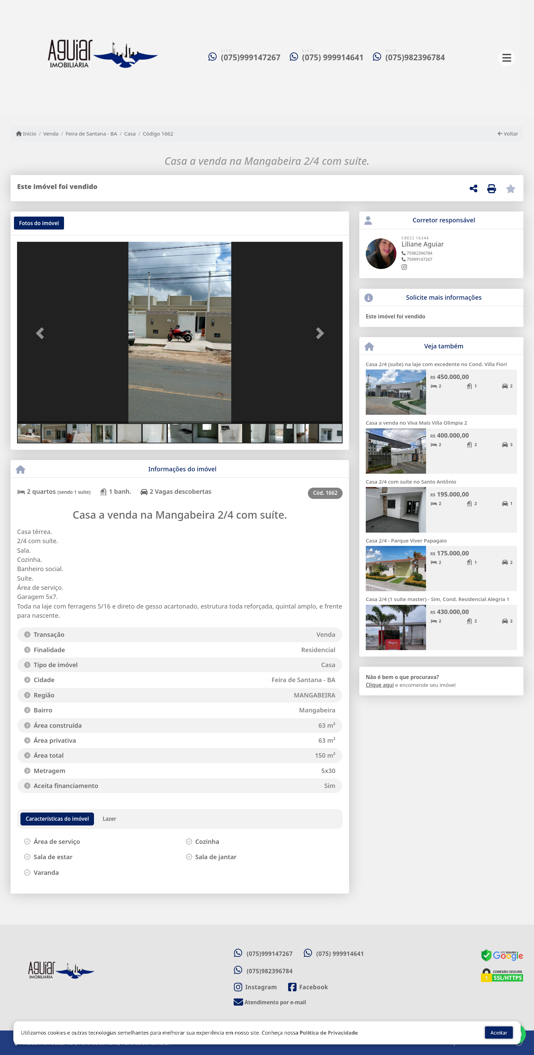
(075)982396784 (415, 57)
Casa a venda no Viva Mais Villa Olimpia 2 (416, 422)
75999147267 (417, 259)
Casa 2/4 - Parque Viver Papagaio (406, 540)
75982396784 (417, 253)
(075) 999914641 (333, 57)
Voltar (508, 133)
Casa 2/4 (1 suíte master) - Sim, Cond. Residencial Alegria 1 (437, 599)
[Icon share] (255, 987)
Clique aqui (380, 684)
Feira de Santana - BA (91, 133)
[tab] (39, 223)
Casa (130, 133)
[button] (41, 333)
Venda (51, 133)
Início (26, 133)
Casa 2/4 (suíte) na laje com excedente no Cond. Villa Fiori (436, 364)
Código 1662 (158, 133)
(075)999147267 (251, 57)
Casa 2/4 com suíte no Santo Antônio (411, 481)
